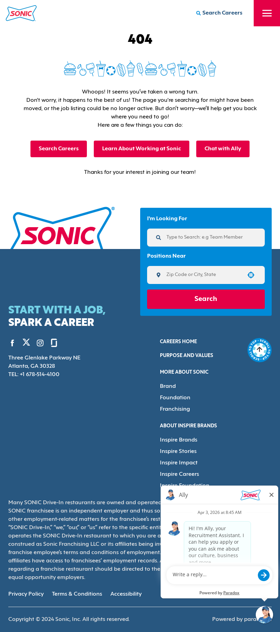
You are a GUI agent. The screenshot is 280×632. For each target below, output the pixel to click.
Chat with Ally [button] (223, 149)
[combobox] (203, 275)
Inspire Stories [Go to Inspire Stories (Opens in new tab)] (178, 451)
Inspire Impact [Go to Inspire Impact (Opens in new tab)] (179, 463)
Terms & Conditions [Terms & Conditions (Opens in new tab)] (77, 594)
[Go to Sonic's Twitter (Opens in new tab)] (26, 344)
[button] (250, 275)
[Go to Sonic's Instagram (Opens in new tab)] (40, 343)
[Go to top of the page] (259, 350)
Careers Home (178, 342)
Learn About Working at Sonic (141, 149)
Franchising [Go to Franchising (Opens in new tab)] (175, 409)
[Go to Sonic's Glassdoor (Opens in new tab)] (54, 343)
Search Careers (59, 149)
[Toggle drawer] (267, 13)
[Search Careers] (219, 13)
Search (206, 299)
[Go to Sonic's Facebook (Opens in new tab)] (12, 343)
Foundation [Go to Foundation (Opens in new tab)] (175, 398)
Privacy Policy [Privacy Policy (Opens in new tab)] (26, 594)
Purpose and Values (186, 356)
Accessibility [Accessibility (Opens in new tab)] (126, 594)
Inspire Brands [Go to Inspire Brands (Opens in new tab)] (178, 440)
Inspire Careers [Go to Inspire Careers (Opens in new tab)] (179, 474)
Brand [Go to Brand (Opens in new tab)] (168, 386)
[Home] (21, 13)
